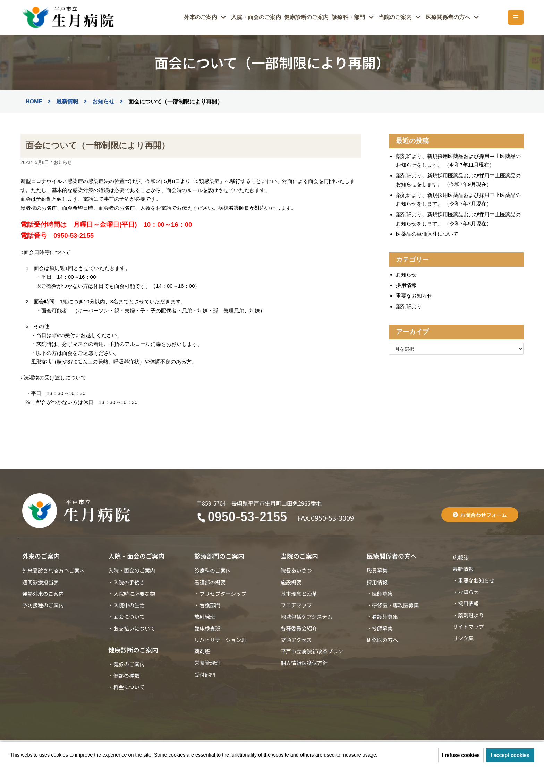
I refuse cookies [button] (461, 755)
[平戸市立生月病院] (67, 17)
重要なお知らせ (414, 295)
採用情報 (406, 284)
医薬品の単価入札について (427, 233)
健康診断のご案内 (315, 17)
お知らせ (62, 162)
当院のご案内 (299, 554)
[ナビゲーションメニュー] (516, 17)
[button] (380, 756)
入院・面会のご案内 (268, 17)
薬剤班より (409, 305)
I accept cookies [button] (510, 755)
